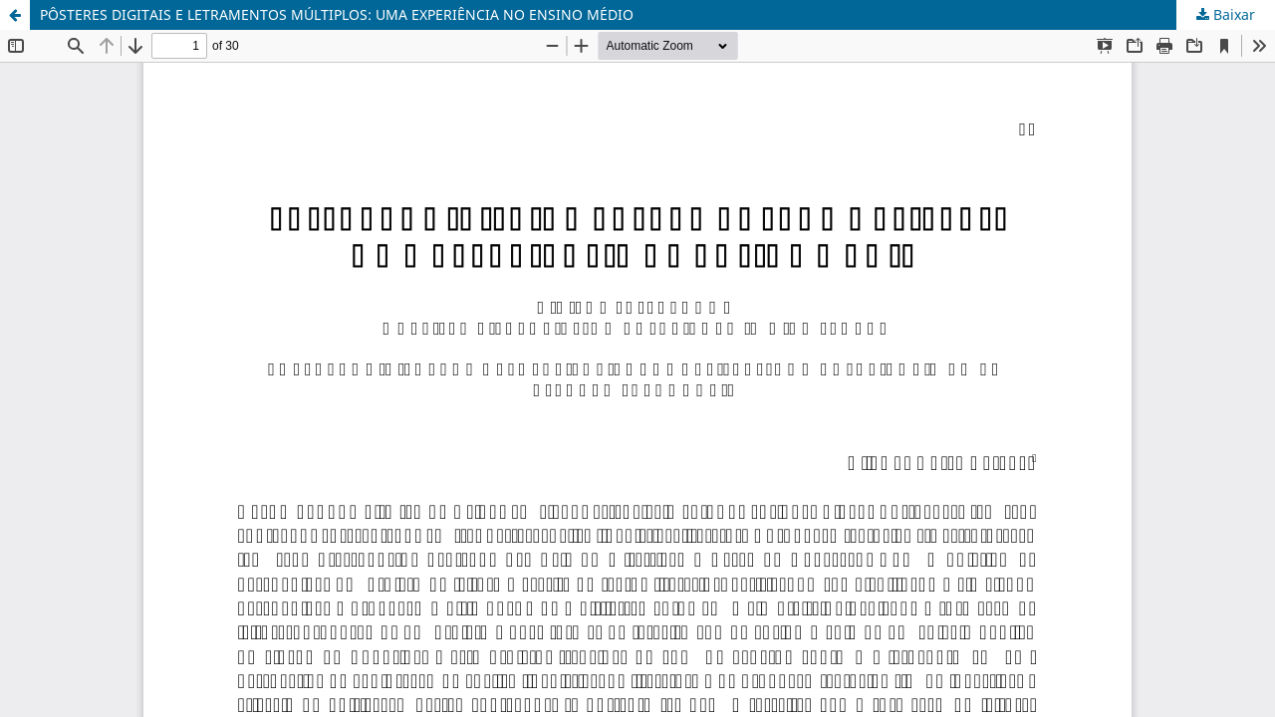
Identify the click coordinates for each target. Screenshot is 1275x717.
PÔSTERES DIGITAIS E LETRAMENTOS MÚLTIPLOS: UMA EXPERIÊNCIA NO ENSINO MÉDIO (337, 14)
